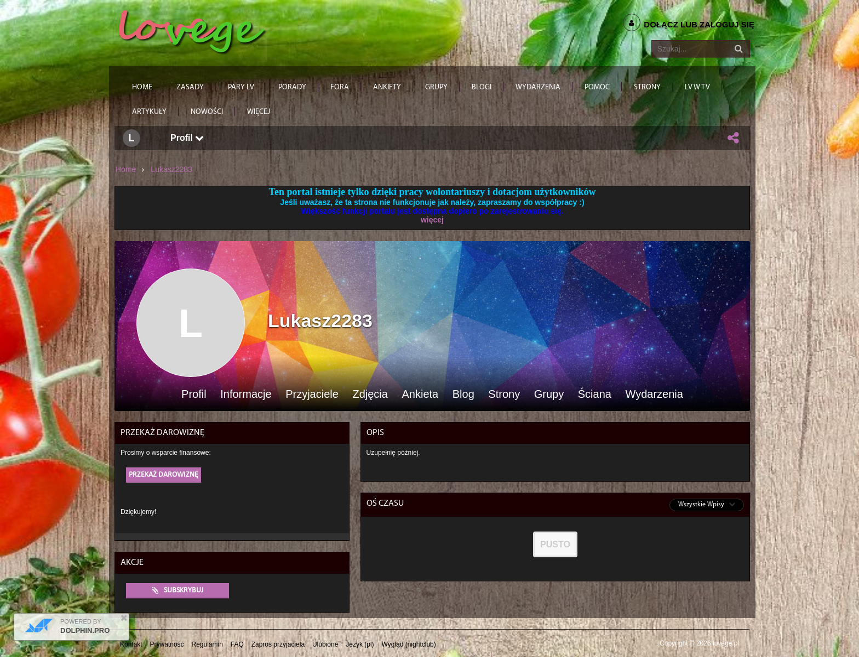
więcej (432, 219)
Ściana (594, 394)
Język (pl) (360, 644)
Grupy (549, 394)
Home (126, 169)
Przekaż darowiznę (163, 475)
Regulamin (207, 644)
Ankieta (420, 394)
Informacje (245, 394)
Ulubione (325, 644)
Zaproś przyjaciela (278, 644)
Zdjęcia (369, 394)
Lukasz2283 (171, 169)
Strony (504, 394)
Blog (463, 394)
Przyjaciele (312, 394)
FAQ (237, 644)
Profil (187, 137)
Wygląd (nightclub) (408, 644)
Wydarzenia (654, 394)
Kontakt (131, 644)
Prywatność (167, 644)
